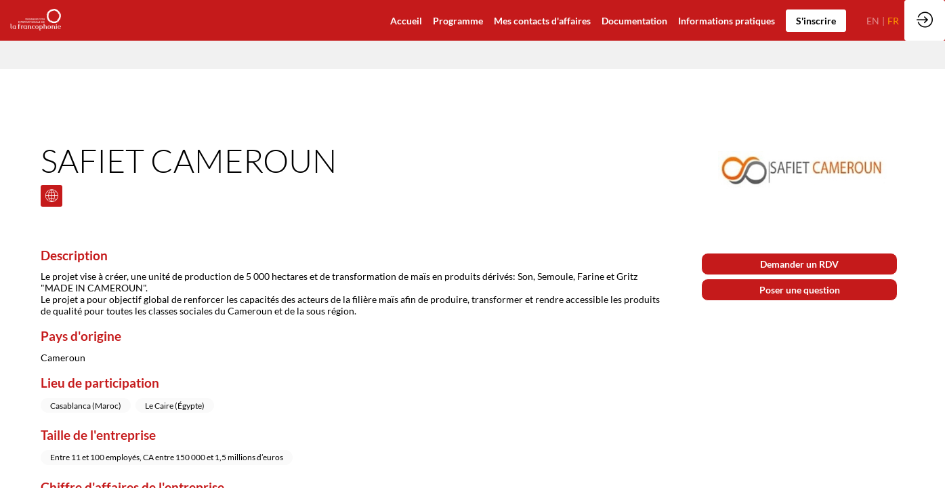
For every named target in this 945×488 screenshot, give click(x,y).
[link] (634, 20)
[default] (406, 20)
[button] (816, 20)
